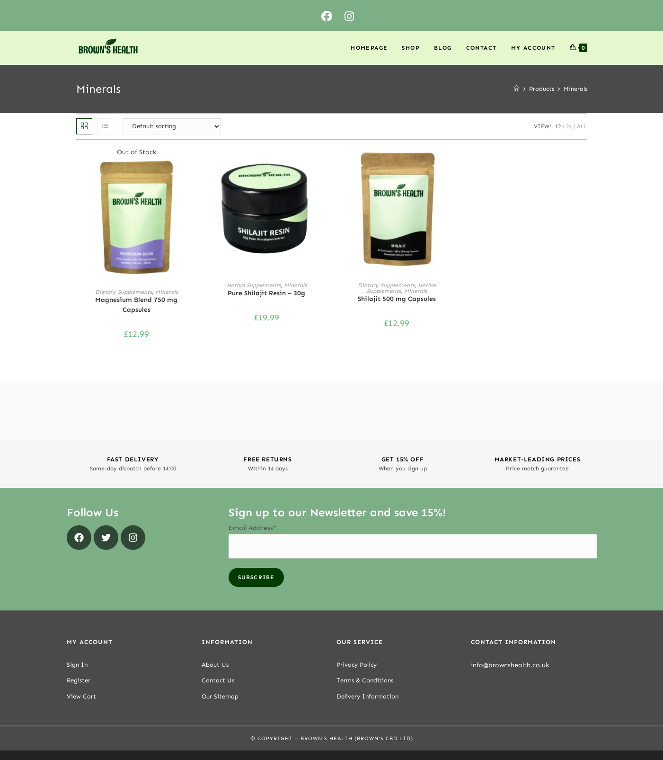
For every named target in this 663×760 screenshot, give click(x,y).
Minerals (575, 88)
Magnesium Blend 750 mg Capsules (136, 305)
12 (558, 126)
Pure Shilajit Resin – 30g (266, 293)
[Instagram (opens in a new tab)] (349, 17)
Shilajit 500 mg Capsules (397, 299)
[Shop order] (172, 126)
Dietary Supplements (123, 292)
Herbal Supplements (254, 285)
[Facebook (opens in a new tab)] (326, 17)
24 (569, 126)
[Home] (516, 88)
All (582, 126)
